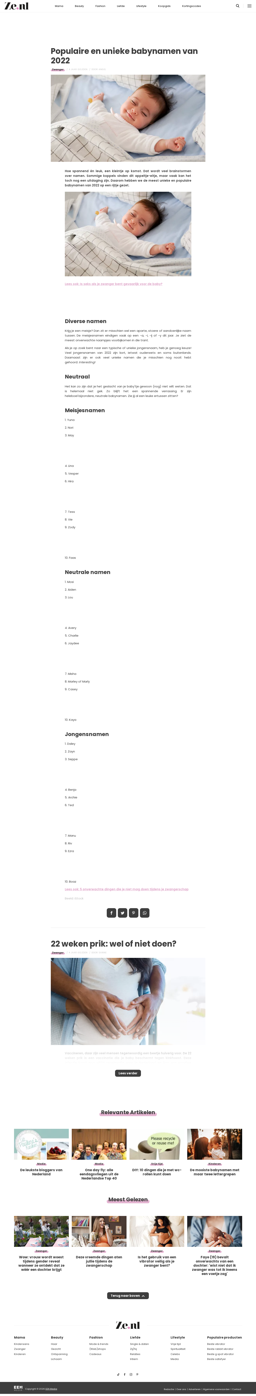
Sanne (103, 952)
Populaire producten (224, 1337)
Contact (236, 1389)
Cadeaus (95, 1354)
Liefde (121, 6)
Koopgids (164, 6)
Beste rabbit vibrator (220, 1349)
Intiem (134, 1359)
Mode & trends (98, 1344)
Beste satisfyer (216, 1359)
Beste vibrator (216, 1344)
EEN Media (51, 1388)
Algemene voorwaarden (216, 1389)
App (144, 913)
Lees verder (128, 1074)
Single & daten (139, 1344)
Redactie (169, 1389)
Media (175, 1359)
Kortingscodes (191, 6)
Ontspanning (59, 1354)
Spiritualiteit (178, 1349)
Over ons (181, 1389)
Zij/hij (133, 1349)
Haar (54, 1344)
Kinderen (20, 1354)
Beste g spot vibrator (220, 1354)
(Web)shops (97, 1349)
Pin (133, 913)
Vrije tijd (176, 1344)
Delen (111, 913)
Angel (102, 69)
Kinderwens (21, 1344)
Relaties (135, 1354)
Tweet (122, 913)
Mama (59, 6)
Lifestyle (141, 6)
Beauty (79, 6)
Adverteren (195, 1389)
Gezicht (56, 1349)
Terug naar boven (125, 1299)
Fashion (100, 6)
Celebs (175, 1354)
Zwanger (58, 69)
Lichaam (56, 1359)
